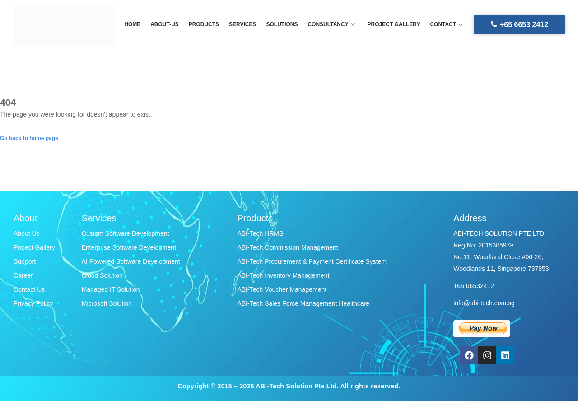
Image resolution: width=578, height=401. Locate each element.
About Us (27, 233)
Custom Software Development (125, 233)
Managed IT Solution (111, 289)
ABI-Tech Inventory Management (283, 275)
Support (25, 261)
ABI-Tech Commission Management (287, 247)
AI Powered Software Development (131, 261)
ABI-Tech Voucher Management (281, 289)
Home (135, 25)
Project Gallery (34, 247)
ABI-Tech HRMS (260, 233)
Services (242, 25)
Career (23, 275)
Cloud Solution (102, 275)
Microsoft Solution (107, 303)
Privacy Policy (33, 303)
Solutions (282, 25)
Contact (443, 25)
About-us (167, 25)
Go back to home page (29, 138)
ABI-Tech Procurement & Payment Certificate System (312, 261)
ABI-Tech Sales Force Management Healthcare (303, 303)
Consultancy (330, 25)
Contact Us (29, 289)
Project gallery (391, 25)
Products (205, 25)
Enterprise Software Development (129, 247)
